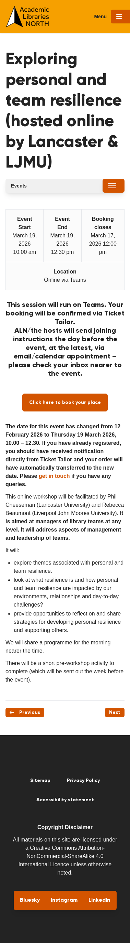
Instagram (64, 900)
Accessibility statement (65, 799)
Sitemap (40, 780)
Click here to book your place (65, 402)
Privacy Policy (83, 780)
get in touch (54, 476)
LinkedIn (99, 900)
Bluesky (30, 900)
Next (114, 712)
